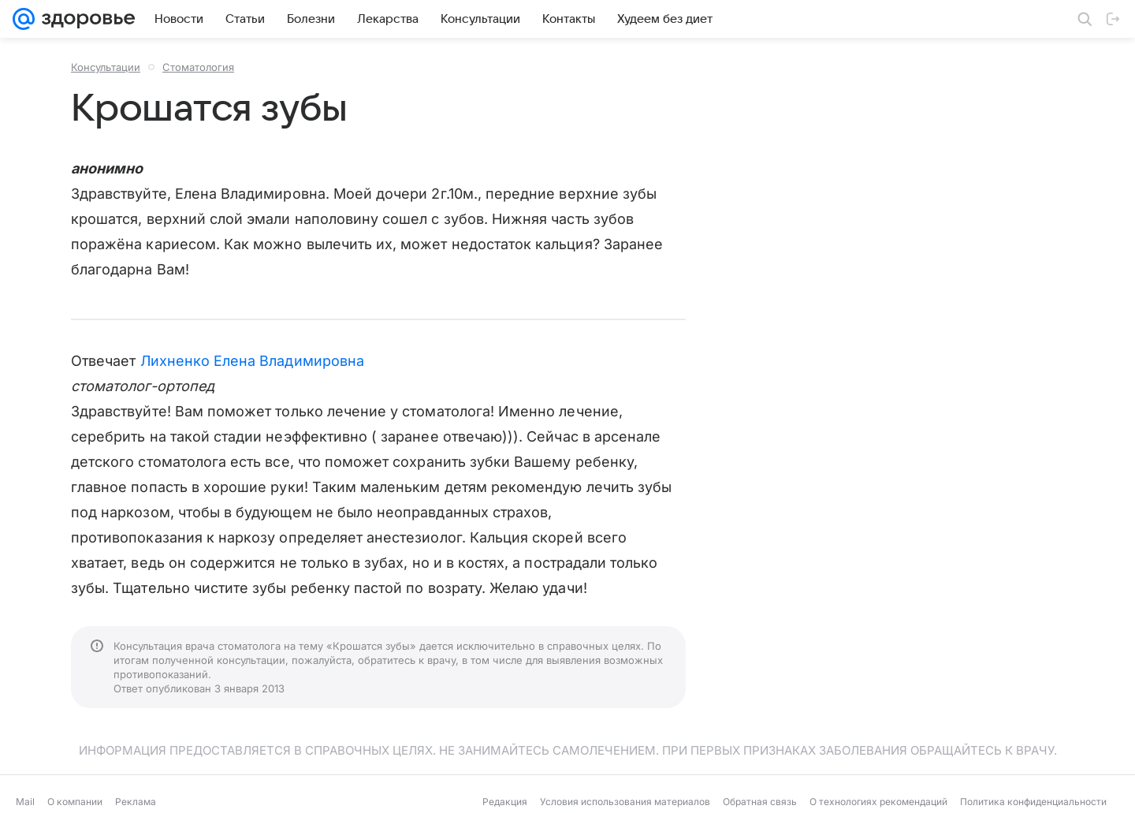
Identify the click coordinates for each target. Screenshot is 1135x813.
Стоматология (198, 67)
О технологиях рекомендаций (878, 801)
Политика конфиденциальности (1033, 801)
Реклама (135, 801)
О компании (74, 801)
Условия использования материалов (625, 801)
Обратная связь (760, 801)
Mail (25, 801)
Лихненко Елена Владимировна (252, 360)
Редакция (504, 801)
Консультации (105, 67)
